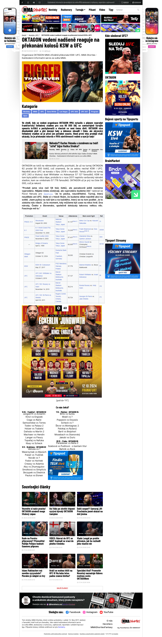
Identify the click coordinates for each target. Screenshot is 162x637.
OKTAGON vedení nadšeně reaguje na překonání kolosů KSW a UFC (66, 35)
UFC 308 (74, 112)
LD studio (115, 634)
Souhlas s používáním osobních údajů (92, 634)
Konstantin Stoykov (95, 150)
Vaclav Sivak (85, 150)
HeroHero (108, 624)
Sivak (102, 149)
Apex (25, 116)
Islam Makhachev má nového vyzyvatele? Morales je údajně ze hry (33, 574)
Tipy (111, 10)
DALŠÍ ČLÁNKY (62, 588)
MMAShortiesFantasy (102, 627)
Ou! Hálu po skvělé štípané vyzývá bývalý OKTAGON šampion (62, 512)
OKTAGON (32, 504)
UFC (37, 35)
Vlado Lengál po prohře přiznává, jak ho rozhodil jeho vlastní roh (89, 541)
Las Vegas (64, 112)
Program (94, 112)
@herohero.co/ (61, 604)
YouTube (106, 612)
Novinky (53, 10)
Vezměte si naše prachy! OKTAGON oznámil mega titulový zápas (34, 512)
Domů (24, 35)
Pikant (92, 10)
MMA (35, 112)
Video (102, 10)
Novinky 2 (64, 150)
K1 (89, 149)
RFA (80, 149)
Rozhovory (66, 10)
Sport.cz (48, 194)
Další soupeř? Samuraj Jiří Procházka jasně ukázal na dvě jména (90, 512)
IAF (77, 149)
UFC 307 (84, 112)
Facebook (73, 612)
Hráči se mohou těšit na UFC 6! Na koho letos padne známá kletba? (60, 574)
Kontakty (61, 627)
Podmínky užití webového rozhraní (55, 634)
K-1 (68, 150)
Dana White (51, 112)
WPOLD (47, 51)
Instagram (90, 612)
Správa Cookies (73, 634)
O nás (110, 621)
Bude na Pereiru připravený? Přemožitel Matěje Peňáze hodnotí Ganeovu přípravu (33, 542)
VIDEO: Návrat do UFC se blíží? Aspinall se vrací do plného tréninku (61, 541)
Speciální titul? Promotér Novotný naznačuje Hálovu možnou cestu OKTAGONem (89, 575)
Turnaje (80, 10)
